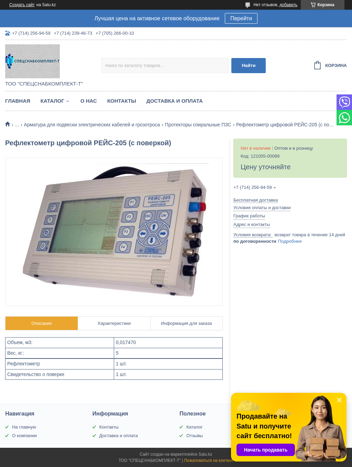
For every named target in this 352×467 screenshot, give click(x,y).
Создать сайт (22, 4)
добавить (288, 4)
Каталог (52, 100)
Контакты (121, 100)
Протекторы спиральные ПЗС (198, 124)
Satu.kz (205, 454)
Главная (17, 100)
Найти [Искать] (248, 65)
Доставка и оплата (174, 100)
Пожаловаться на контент (208, 460)
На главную (24, 427)
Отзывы (194, 435)
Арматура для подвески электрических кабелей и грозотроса (92, 124)
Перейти (241, 18)
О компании (24, 435)
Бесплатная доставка (255, 200)
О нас (88, 100)
